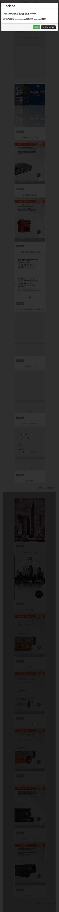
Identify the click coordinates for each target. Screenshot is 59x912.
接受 (36, 27)
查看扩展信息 (48, 27)
